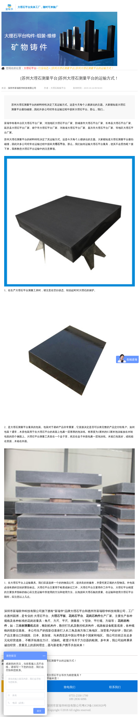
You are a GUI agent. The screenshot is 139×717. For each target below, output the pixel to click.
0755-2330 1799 (78, 695)
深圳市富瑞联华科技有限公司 (22, 88)
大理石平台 (30, 68)
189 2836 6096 (77, 699)
